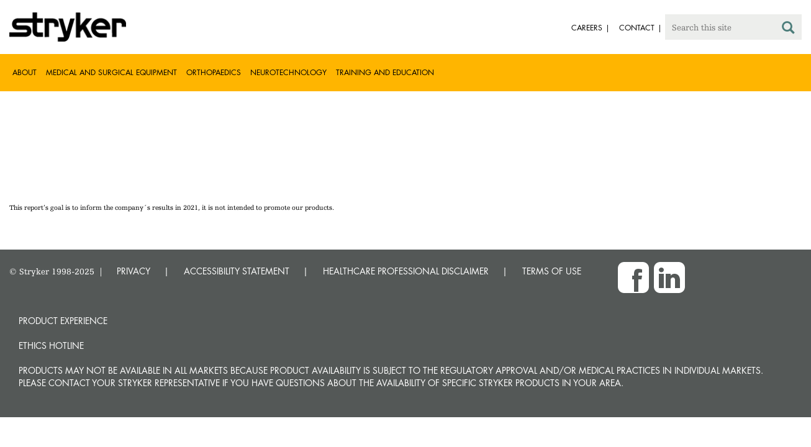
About (24, 72)
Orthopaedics (213, 72)
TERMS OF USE (551, 271)
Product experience (63, 321)
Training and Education (385, 72)
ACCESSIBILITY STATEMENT (236, 271)
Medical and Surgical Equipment (111, 72)
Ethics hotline (51, 345)
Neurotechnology (288, 72)
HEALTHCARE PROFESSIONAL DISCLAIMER (406, 271)
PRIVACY (133, 271)
